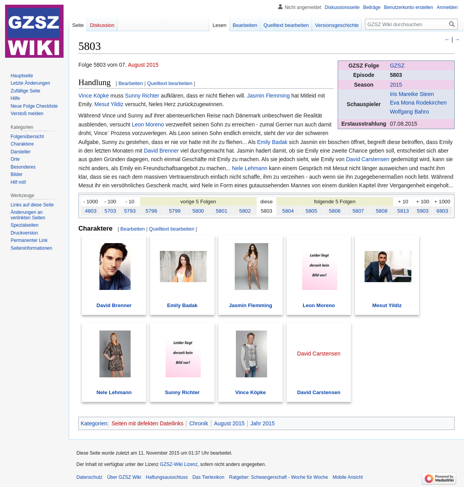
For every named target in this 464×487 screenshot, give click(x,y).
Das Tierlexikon (208, 477)
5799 (175, 211)
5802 (245, 211)
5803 (396, 75)
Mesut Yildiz (109, 104)
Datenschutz (89, 477)
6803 (442, 211)
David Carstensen (367, 159)
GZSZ (397, 65)
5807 (358, 211)
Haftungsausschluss (167, 477)
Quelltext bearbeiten (169, 83)
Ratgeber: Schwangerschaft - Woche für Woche (278, 477)
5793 (130, 211)
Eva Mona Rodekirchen (418, 103)
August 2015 (143, 65)
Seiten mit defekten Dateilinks (147, 423)
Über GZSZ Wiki (124, 477)
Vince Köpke (93, 95)
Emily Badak (272, 142)
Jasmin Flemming (268, 95)
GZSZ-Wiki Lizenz (179, 464)
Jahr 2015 (262, 423)
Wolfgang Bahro (409, 111)
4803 (91, 211)
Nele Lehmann (249, 168)
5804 (288, 211)
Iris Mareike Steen (412, 94)
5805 (311, 211)
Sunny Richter (142, 95)
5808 (382, 211)
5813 (403, 211)
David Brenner (161, 151)
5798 (151, 211)
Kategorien (94, 423)
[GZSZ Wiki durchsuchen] (411, 24)
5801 (221, 211)
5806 (335, 211)
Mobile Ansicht (348, 477)
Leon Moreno (148, 124)
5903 (423, 211)
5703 (110, 211)
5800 (198, 211)
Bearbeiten (131, 83)
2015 (396, 85)
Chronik (198, 423)
